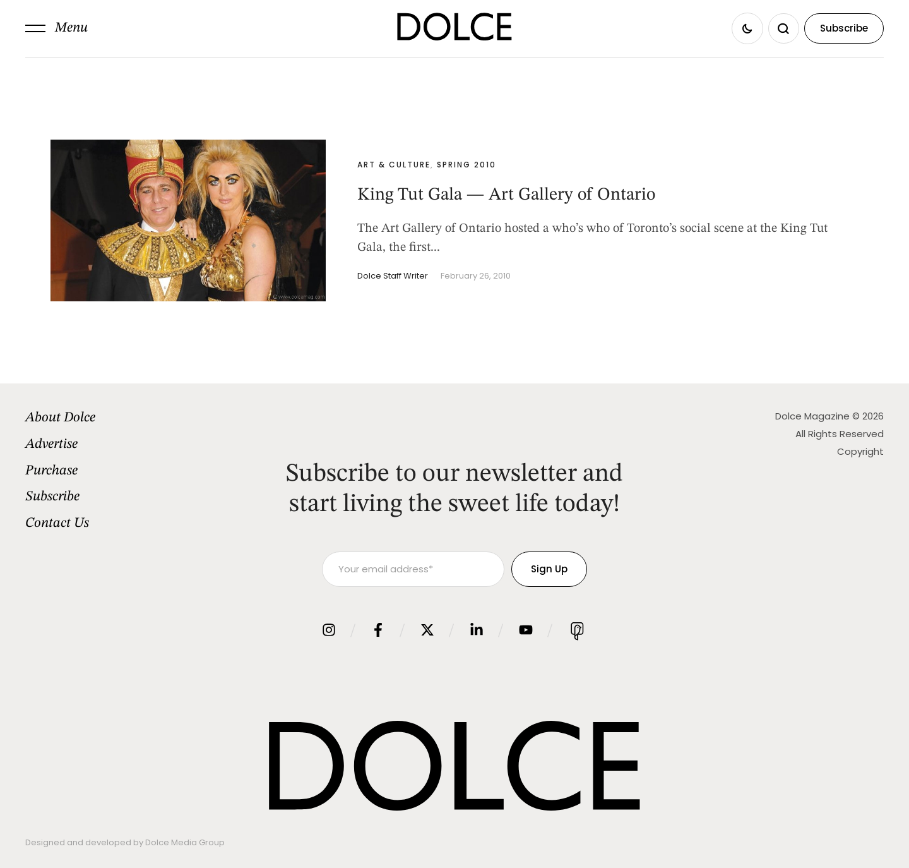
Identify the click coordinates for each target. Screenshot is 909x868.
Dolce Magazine (812, 416)
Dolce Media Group (185, 842)
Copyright (860, 451)
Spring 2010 (466, 164)
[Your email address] (413, 569)
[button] (56, 28)
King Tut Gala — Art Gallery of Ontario (506, 195)
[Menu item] (124, 418)
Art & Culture (394, 164)
